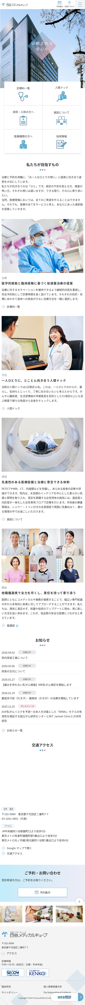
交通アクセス (69, 6)
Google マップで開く (19, 848)
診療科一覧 (13, 307)
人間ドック (13, 408)
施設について (15, 519)
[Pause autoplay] (82, 77)
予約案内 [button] (59, 6)
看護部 (12, 625)
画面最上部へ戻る (80, 903)
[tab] (82, 64)
